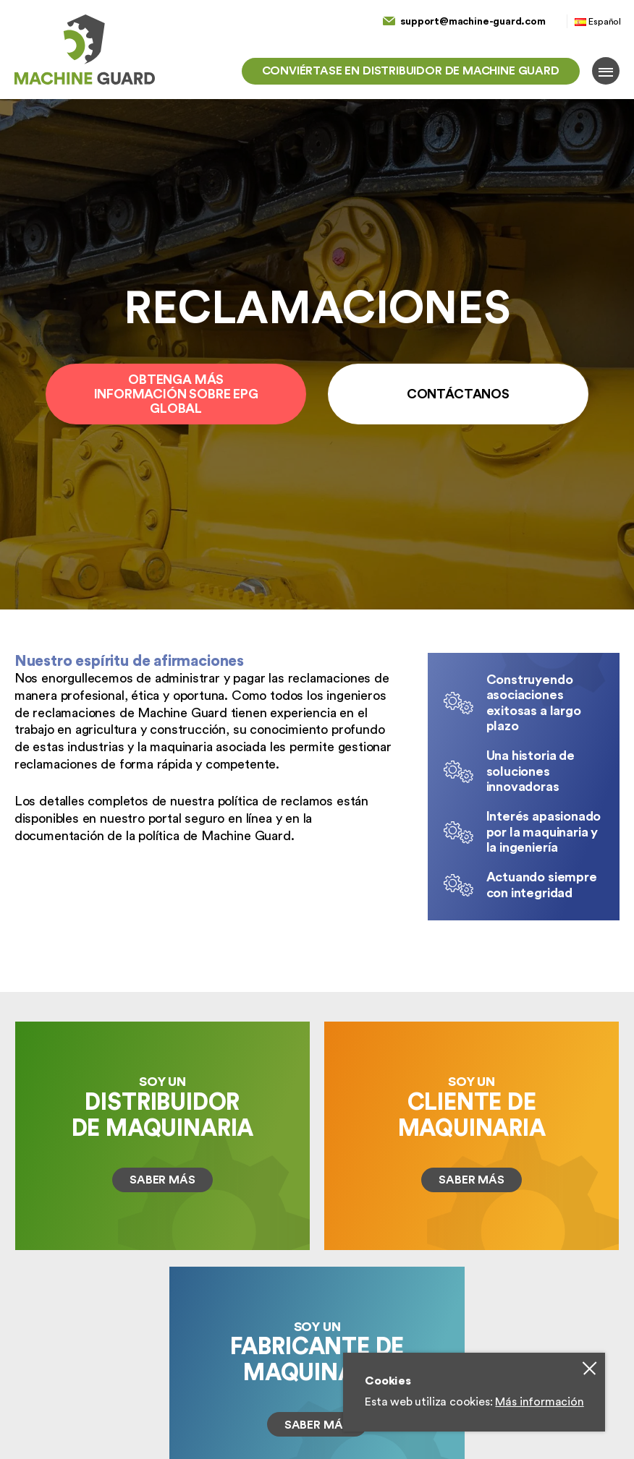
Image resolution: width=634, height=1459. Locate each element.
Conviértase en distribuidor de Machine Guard (410, 71)
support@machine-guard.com (473, 21)
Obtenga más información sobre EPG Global (176, 394)
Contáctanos (458, 394)
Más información (539, 1402)
